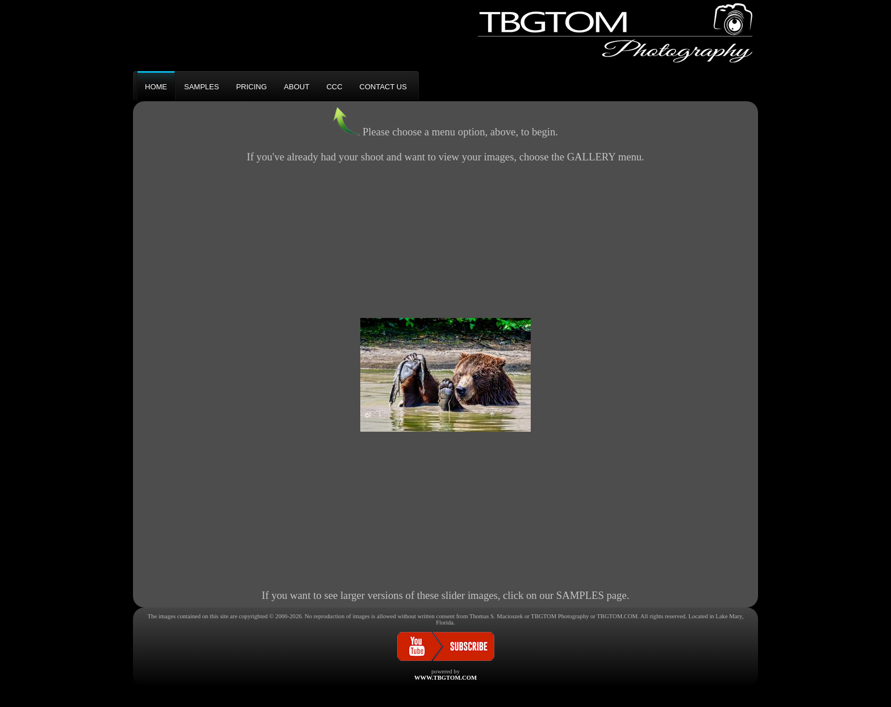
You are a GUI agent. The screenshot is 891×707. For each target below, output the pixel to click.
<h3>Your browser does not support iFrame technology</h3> (445, 375)
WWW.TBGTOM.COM (445, 678)
